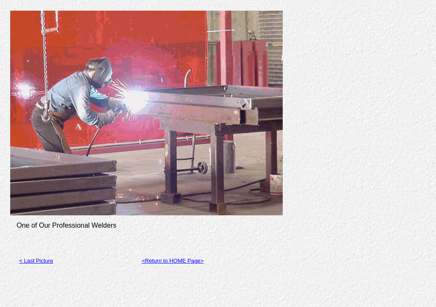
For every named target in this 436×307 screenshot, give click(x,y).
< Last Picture (36, 261)
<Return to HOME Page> (173, 261)
